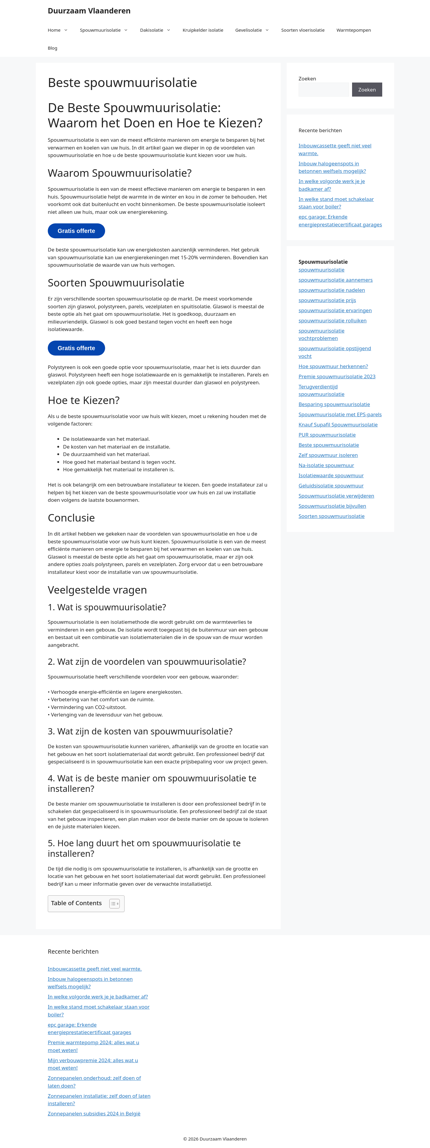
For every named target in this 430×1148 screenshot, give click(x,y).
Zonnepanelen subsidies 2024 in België (94, 1113)
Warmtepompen (354, 30)
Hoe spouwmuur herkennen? (333, 366)
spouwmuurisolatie (322, 269)
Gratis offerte (76, 231)
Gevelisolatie (255, 30)
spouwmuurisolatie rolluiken (333, 320)
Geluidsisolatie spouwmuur (331, 485)
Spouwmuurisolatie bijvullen (332, 505)
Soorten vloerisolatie (303, 30)
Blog (52, 48)
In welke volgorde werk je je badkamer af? (98, 996)
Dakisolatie (158, 30)
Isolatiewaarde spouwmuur (331, 475)
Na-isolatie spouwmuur (326, 465)
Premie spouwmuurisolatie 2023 (337, 376)
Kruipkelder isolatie (203, 30)
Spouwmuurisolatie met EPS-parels (340, 414)
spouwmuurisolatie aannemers (336, 279)
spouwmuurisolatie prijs (327, 300)
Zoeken (307, 78)
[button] (111, 904)
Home (61, 30)
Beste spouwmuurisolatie (329, 444)
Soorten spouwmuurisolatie (332, 516)
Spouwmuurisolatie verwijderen (336, 495)
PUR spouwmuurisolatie (327, 434)
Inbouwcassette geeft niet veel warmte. (95, 968)
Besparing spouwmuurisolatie (334, 404)
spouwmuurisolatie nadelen (332, 289)
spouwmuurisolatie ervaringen (335, 310)
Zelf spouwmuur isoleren (328, 455)
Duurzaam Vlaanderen (89, 10)
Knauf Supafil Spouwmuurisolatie (338, 424)
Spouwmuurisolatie (107, 30)
